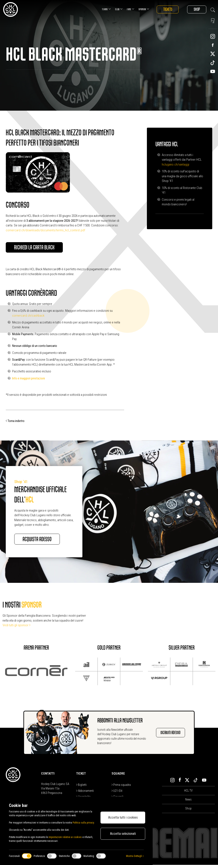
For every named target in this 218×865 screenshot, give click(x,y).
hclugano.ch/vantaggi (175, 164)
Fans (129, 9)
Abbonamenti (85, 791)
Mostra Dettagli (134, 856)
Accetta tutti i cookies (123, 817)
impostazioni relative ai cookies (65, 837)
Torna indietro (15, 421)
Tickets (167, 9)
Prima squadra (121, 785)
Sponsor (143, 9)
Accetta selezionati (123, 834)
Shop (196, 9)
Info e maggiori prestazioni (28, 378)
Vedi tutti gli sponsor (16, 625)
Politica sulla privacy (83, 822)
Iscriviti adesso (171, 733)
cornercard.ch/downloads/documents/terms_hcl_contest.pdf (45, 230)
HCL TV (188, 790)
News (188, 799)
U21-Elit (117, 791)
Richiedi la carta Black (34, 247)
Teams (105, 9)
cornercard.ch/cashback (28, 315)
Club (118, 9)
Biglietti (81, 785)
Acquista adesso (37, 539)
